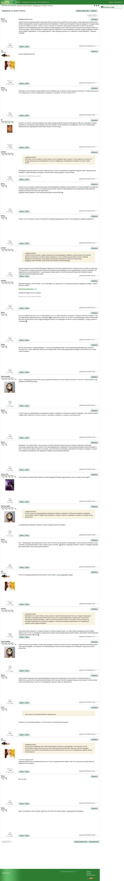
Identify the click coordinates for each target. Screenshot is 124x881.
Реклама (88, 873)
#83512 (97, 339)
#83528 (97, 567)
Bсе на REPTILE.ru (43, 2)
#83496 (97, 275)
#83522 (97, 501)
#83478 (97, 179)
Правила (88, 871)
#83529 (97, 603)
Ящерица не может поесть (43, 6)
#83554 (97, 670)
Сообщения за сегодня (29, 2)
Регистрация (118, 2)
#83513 (97, 371)
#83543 (97, 636)
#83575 (97, 803)
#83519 (97, 469)
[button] (83, 11)
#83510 (97, 307)
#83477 (97, 147)
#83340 (97, 46)
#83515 (97, 405)
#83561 (97, 734)
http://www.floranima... (27, 289)
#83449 (97, 115)
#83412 (97, 83)
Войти (111, 2)
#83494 (97, 243)
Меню (18, 2)
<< (87, 15)
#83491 (97, 211)
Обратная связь (90, 875)
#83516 (97, 437)
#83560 (97, 702)
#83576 (97, 835)
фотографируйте (62, 575)
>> (97, 15)
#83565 (97, 771)
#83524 (97, 535)
